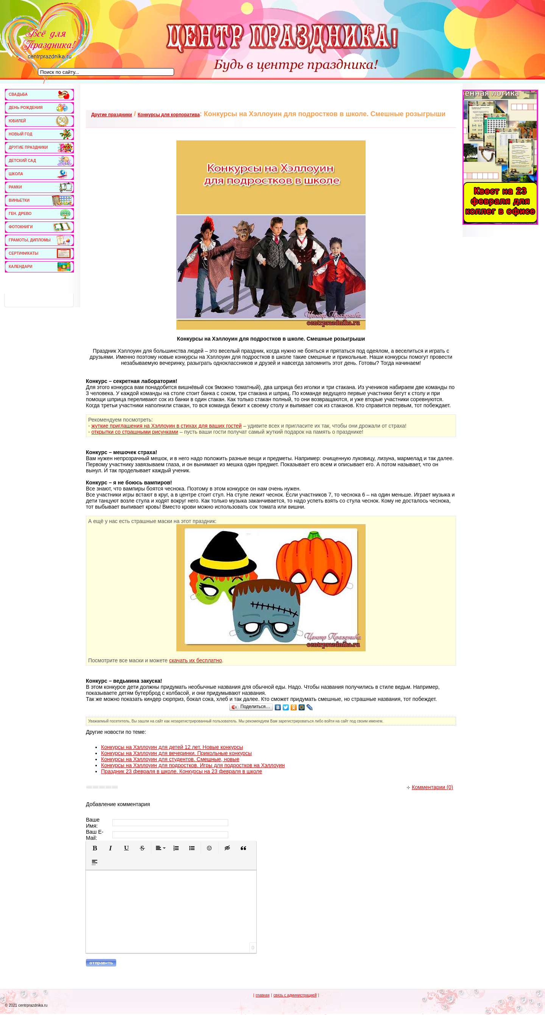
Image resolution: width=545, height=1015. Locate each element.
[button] (94, 848)
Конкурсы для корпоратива (169, 114)
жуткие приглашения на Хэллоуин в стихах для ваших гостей (167, 426)
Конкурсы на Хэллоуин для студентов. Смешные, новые (170, 759)
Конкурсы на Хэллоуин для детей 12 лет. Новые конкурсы (172, 747)
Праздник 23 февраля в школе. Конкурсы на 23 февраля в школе (181, 771)
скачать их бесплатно (195, 660)
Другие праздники (111, 114)
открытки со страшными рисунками (135, 432)
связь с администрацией (294, 995)
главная (262, 995)
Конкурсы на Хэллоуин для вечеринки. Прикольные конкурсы (176, 753)
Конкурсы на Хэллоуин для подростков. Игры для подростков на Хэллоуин (193, 765)
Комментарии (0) (430, 787)
